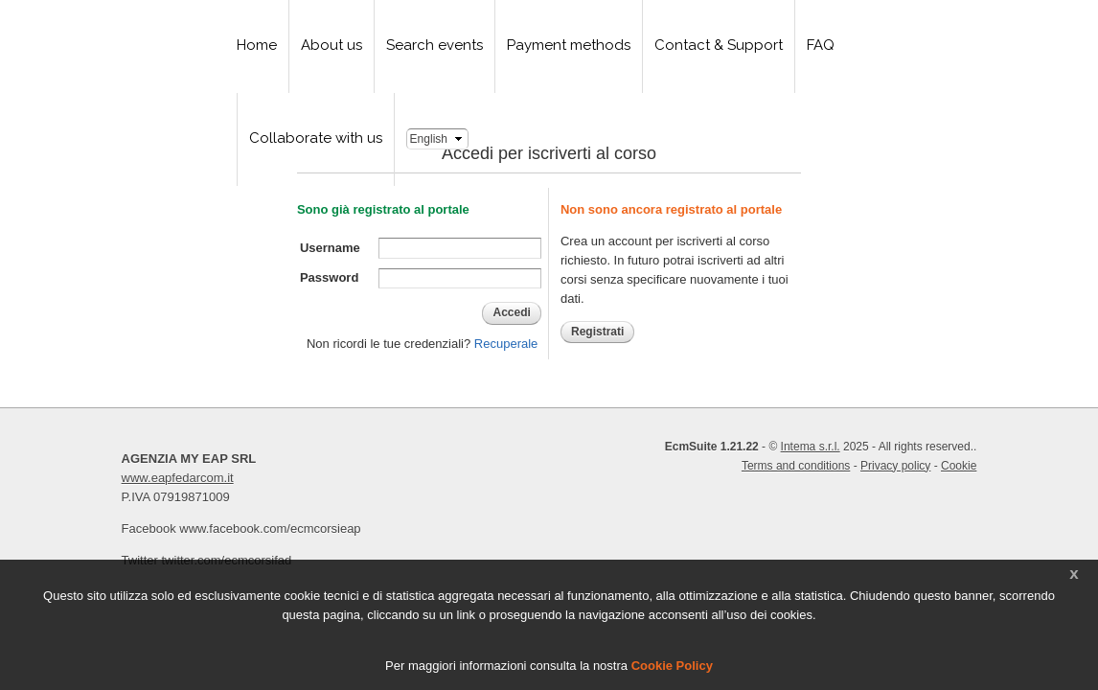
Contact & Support (718, 45)
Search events (434, 45)
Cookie (958, 465)
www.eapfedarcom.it (178, 478)
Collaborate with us (315, 138)
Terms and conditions (796, 465)
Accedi (511, 312)
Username (330, 248)
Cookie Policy (672, 665)
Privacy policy (895, 465)
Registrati (597, 331)
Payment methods (568, 45)
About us (331, 45)
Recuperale (506, 343)
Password (329, 277)
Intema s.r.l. (810, 446)
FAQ (821, 45)
